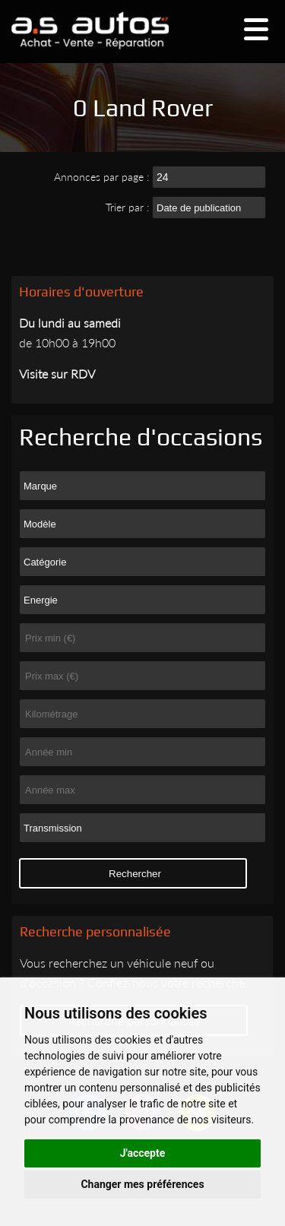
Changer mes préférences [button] (142, 1184)
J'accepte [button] (143, 1153)
